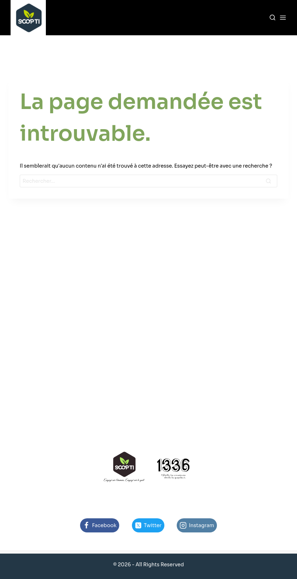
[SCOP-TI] (28, 17)
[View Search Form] (272, 17)
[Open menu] (282, 17)
